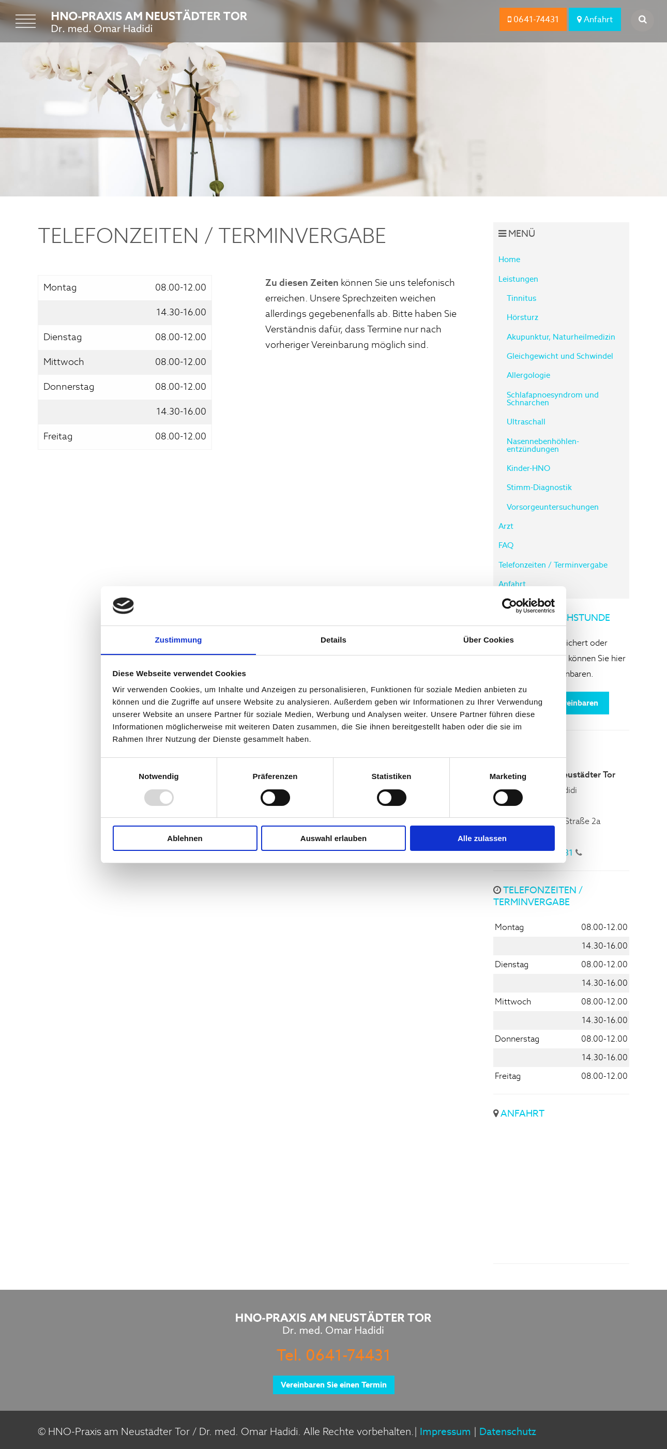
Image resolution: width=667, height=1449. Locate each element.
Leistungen (518, 279)
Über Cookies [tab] (488, 639)
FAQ (505, 545)
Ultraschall (526, 421)
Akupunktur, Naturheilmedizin (561, 337)
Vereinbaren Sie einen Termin (334, 1385)
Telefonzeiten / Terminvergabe (553, 565)
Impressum (445, 1431)
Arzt (505, 526)
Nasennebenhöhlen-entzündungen (543, 445)
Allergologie (528, 375)
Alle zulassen (482, 838)
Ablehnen (184, 838)
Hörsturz (522, 317)
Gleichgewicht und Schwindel (560, 356)
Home (509, 259)
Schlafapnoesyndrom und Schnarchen (553, 398)
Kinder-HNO (528, 468)
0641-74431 (533, 19)
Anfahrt (595, 19)
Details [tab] (333, 639)
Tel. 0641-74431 (334, 1355)
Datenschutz (507, 1431)
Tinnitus (521, 298)
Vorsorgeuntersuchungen (553, 507)
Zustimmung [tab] (178, 639)
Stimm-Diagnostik (539, 487)
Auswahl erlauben (333, 838)
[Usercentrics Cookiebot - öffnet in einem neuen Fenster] (509, 605)
